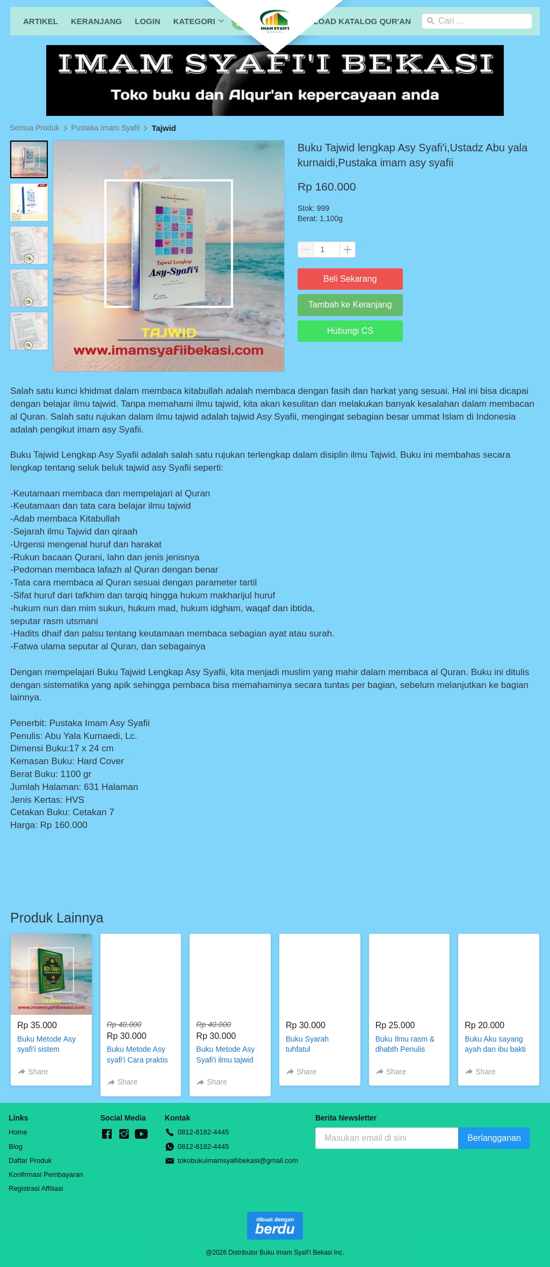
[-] (106, 1134)
